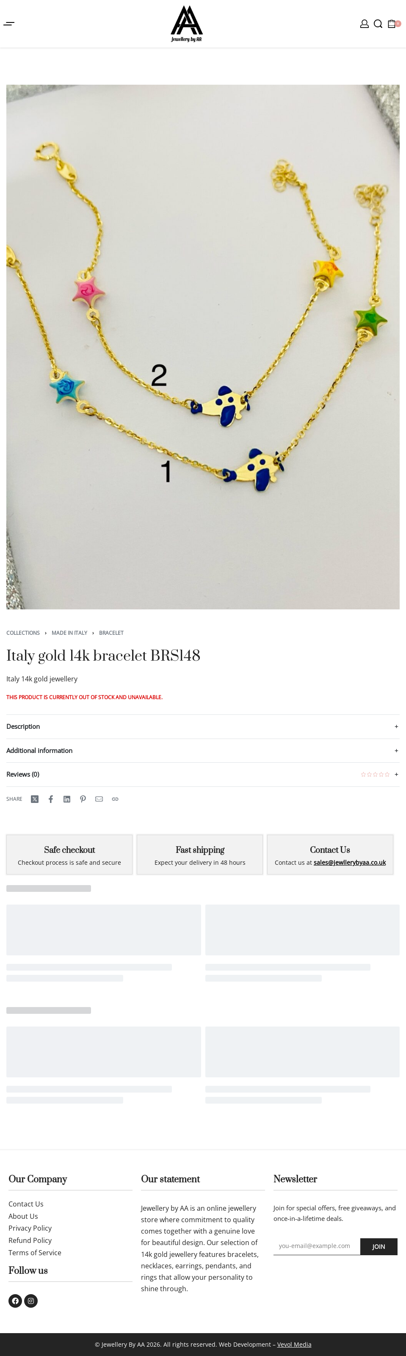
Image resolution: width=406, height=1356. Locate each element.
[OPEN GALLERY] (203, 347)
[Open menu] (9, 24)
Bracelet (111, 632)
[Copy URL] (115, 799)
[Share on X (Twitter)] (35, 799)
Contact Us (330, 850)
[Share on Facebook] (51, 799)
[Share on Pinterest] (83, 799)
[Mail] (99, 799)
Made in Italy (69, 632)
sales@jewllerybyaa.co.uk (350, 862)
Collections (23, 632)
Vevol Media (294, 1344)
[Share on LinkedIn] (67, 799)
